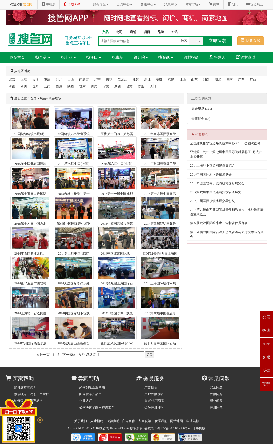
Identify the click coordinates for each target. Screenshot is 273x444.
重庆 (47, 79)
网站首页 (17, 58)
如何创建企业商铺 (92, 387)
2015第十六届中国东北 (30, 223)
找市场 (117, 58)
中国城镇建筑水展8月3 (30, 134)
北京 (12, 79)
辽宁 (97, 79)
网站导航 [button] (193, 4)
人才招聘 (96, 421)
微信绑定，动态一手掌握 (31, 394)
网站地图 (176, 421)
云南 (47, 86)
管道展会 (254, 4)
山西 (70, 79)
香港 (141, 86)
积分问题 (216, 401)
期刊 (233, 4)
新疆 (117, 86)
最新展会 (200, 119)
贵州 (35, 86)
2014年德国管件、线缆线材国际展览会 (217, 183)
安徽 (159, 79)
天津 (35, 79)
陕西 (70, 86)
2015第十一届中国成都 (117, 194)
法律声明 (113, 421)
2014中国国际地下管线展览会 (211, 174)
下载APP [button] (72, 4)
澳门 (153, 86)
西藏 (59, 86)
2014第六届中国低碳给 (160, 313)
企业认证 (85, 401)
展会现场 (55, 98)
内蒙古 (84, 79)
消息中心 (170, 4)
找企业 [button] (68, 58)
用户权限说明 (154, 394)
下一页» (68, 355)
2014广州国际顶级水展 (30, 343)
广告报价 (150, 387)
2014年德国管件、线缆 (117, 313)
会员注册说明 (154, 407)
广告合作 (128, 421)
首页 (33, 98)
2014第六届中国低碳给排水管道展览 (215, 192)
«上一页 (43, 355)
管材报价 (191, 58)
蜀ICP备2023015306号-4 (174, 428)
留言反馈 (144, 421)
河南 (206, 79)
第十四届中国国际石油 (160, 343)
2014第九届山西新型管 (74, 343)
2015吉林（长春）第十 (74, 194)
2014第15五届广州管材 (30, 283)
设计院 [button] (141, 58)
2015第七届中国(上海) (73, 164)
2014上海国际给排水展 (160, 283)
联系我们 (161, 421)
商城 (214, 4)
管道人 (217, 57)
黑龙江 (122, 79)
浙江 (147, 79)
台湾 (129, 86)
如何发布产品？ (90, 394)
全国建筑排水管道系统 (74, 134)
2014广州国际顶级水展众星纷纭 (212, 201)
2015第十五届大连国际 (30, 194)
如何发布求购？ (25, 387)
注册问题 (216, 407)
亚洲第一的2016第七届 (117, 134)
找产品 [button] (42, 58)
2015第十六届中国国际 (160, 194)
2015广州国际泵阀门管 (160, 164)
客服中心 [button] (148, 4)
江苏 (136, 79)
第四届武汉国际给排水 (117, 343)
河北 (59, 79)
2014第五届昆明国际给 (160, 223)
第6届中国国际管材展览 (73, 223)
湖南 (229, 79)
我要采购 (250, 40)
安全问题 (216, 387)
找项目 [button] (93, 58)
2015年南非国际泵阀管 (160, 134)
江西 (182, 79)
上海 (24, 79)
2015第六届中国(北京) (116, 164)
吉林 (109, 79)
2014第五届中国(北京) (73, 253)
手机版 (200, 428)
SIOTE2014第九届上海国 (160, 253)
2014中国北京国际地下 (117, 253)
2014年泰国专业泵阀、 (30, 253)
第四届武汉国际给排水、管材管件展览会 (219, 223)
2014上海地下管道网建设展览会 (212, 165)
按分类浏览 (201, 98)
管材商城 (246, 57)
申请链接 (192, 421)
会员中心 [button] (124, 4)
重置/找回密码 (154, 401)
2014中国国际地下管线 (74, 313)
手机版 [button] (48, 4)
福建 (171, 79)
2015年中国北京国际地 (30, 164)
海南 (12, 86)
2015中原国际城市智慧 (117, 223)
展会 (43, 98)
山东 (194, 79)
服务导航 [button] (101, 4)
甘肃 (82, 86)
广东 (241, 79)
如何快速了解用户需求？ (96, 407)
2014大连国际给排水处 (74, 283)
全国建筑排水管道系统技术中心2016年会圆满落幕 (225, 143)
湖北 (218, 79)
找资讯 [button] (165, 58)
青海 (94, 86)
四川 (24, 86)
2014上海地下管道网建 (30, 313)
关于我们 (80, 421)
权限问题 (216, 394)
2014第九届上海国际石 (117, 283)
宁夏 (106, 86)
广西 (253, 79)
